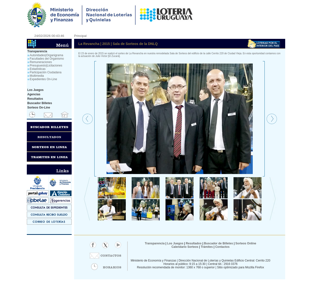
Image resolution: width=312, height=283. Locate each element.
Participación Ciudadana (45, 72)
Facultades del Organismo (47, 58)
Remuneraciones (41, 62)
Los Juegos (175, 243)
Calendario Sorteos (184, 247)
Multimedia (37, 75)
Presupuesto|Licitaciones (46, 65)
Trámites (206, 247)
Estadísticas (38, 69)
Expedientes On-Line (43, 79)
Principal (80, 36)
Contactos (222, 247)
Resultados (194, 243)
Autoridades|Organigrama (46, 55)
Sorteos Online (245, 243)
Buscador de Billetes (218, 243)
